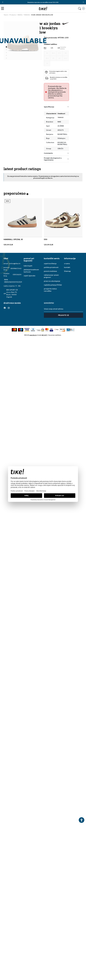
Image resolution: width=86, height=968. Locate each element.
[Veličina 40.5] (65, 58)
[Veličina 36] (47, 53)
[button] (3, 8)
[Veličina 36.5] (53, 53)
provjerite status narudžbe (50, 290)
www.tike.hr (33, 335)
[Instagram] (9, 308)
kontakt (67, 267)
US (52, 48)
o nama (67, 264)
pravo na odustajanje (52, 281)
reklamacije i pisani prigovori (51, 276)
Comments (56, 153)
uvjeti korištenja (50, 264)
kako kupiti (28, 266)
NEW (7, 201)
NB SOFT (44, 335)
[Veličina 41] (47, 63)
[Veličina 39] (53, 58)
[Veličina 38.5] (47, 58)
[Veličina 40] (59, 58)
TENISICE (27, 15)
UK (59, 48)
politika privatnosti (51, 267)
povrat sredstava (50, 271)
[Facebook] (5, 308)
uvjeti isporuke (29, 276)
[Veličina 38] (65, 53)
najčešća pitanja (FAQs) (53, 285)
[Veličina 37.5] (59, 53)
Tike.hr (6, 15)
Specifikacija (56, 107)
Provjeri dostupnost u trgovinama (56, 159)
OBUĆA (19, 15)
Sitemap (67, 271)
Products (13, 15)
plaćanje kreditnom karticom (31, 271)
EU (45, 48)
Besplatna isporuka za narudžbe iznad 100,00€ (43, 2)
